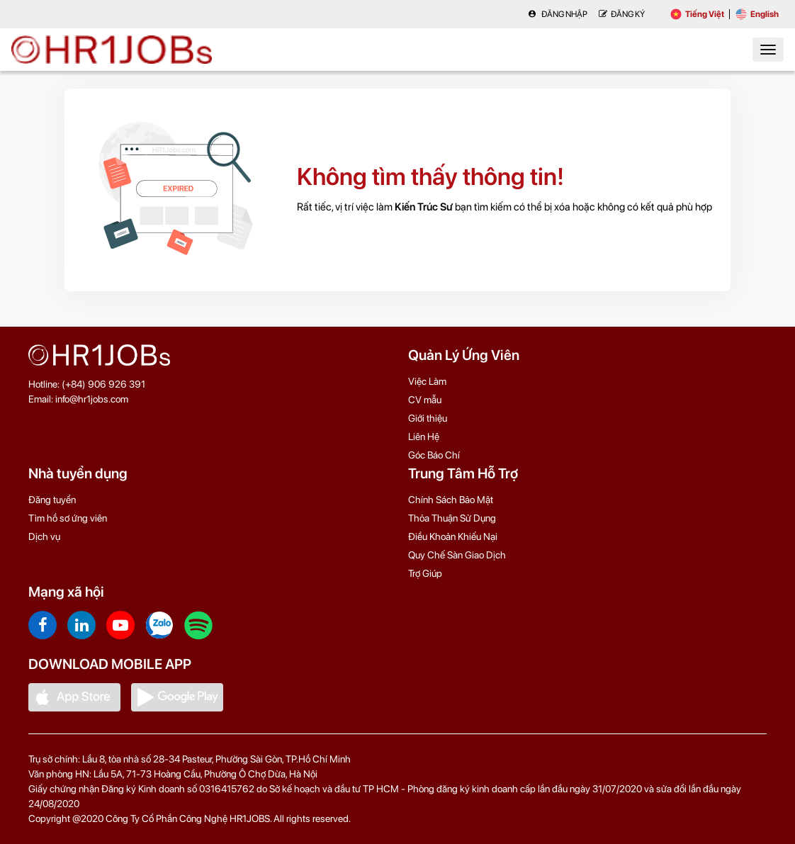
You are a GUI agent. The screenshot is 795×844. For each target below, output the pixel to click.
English (757, 14)
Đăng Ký (622, 14)
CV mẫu (424, 399)
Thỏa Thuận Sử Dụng (452, 518)
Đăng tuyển (52, 499)
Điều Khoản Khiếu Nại (452, 536)
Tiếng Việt (697, 14)
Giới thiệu (427, 418)
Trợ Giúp (425, 573)
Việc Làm (427, 381)
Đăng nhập (557, 14)
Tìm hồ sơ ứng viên (67, 518)
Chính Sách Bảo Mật (450, 499)
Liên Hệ (423, 436)
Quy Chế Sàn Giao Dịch (457, 555)
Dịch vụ (44, 536)
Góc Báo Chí (434, 455)
